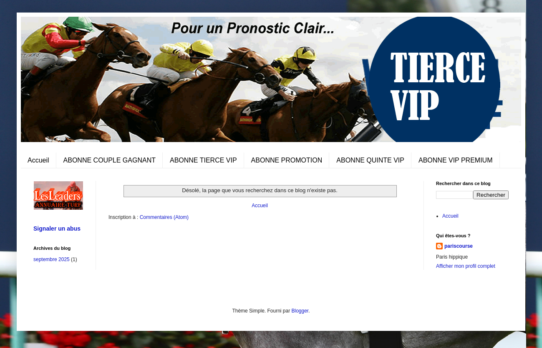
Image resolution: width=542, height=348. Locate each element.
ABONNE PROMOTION (287, 160)
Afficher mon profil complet (465, 266)
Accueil (38, 160)
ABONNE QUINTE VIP (370, 160)
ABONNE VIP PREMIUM (455, 160)
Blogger (300, 311)
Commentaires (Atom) (164, 217)
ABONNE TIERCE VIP (203, 160)
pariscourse (458, 246)
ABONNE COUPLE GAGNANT (109, 160)
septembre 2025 (51, 259)
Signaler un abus (57, 228)
